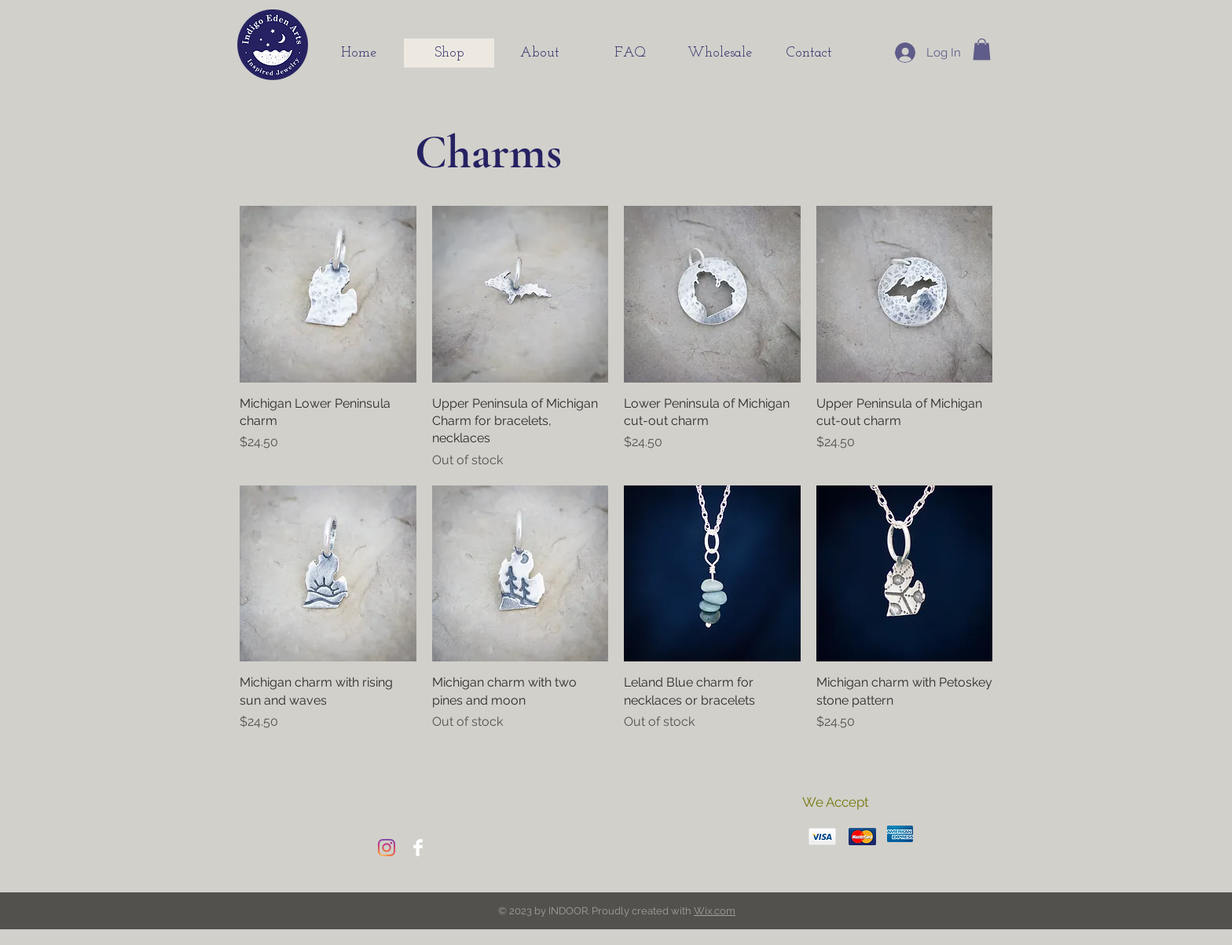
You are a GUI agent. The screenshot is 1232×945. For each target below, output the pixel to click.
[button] (982, 49)
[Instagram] (386, 847)
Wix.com (714, 911)
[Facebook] (418, 847)
